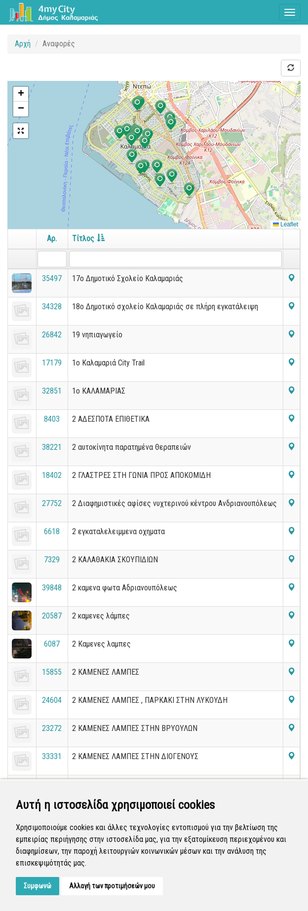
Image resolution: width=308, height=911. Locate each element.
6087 (52, 644)
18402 (52, 475)
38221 (52, 447)
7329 (52, 559)
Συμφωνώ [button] (37, 886)
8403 (52, 419)
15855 (52, 672)
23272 (52, 728)
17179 (52, 362)
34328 (52, 306)
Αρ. (52, 238)
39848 (52, 587)
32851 (52, 391)
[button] (172, 176)
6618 (52, 531)
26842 (52, 334)
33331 (52, 756)
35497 (52, 278)
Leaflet (285, 224)
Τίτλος (88, 238)
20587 (52, 615)
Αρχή (23, 43)
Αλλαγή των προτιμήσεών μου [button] (112, 886)
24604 (52, 700)
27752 (52, 503)
